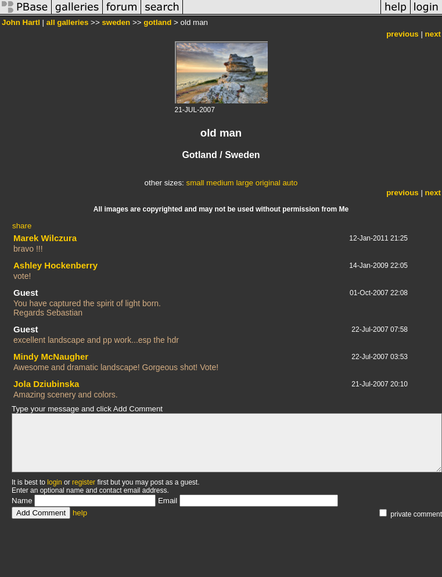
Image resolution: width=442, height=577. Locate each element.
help (80, 512)
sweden (116, 22)
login (54, 482)
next (433, 34)
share (21, 225)
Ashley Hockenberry (55, 265)
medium (219, 182)
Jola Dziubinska (46, 384)
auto (289, 182)
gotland (157, 22)
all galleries (67, 22)
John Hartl (21, 22)
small (195, 182)
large (244, 182)
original (268, 182)
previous (402, 34)
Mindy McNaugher (50, 356)
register (83, 482)
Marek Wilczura (45, 238)
